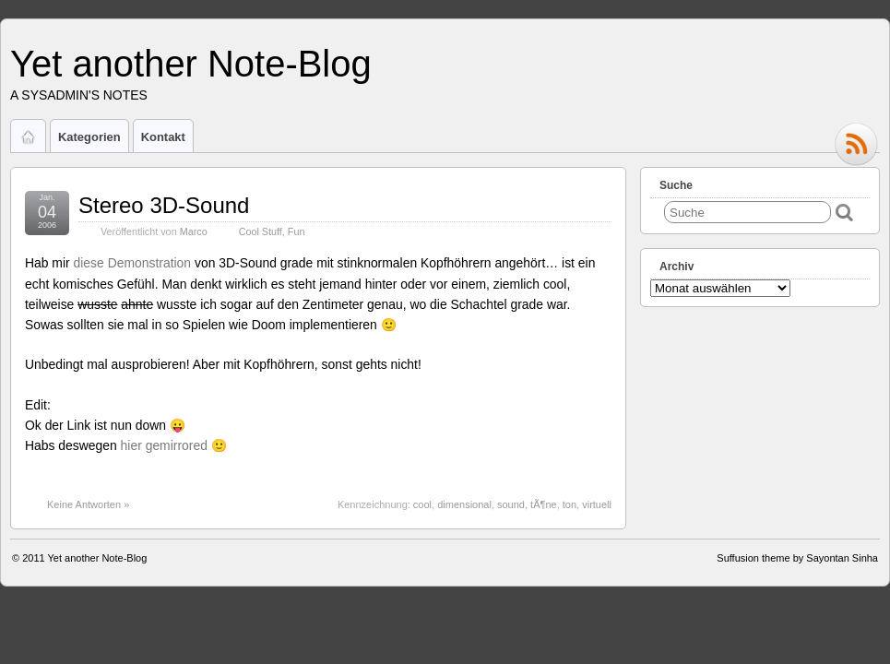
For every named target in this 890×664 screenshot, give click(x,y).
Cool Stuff (260, 231)
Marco (194, 231)
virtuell (596, 504)
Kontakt (163, 137)
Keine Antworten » (88, 504)
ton (569, 504)
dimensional (464, 504)
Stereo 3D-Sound (163, 205)
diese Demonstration (133, 262)
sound (511, 504)
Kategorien (89, 137)
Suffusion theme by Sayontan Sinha (797, 557)
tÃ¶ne (543, 504)
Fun (296, 231)
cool (422, 504)
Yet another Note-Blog (191, 63)
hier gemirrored (166, 445)
